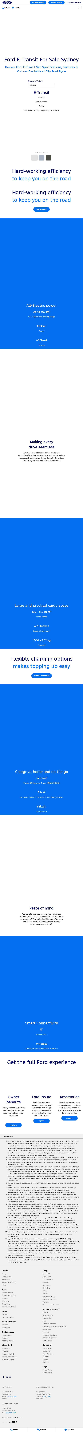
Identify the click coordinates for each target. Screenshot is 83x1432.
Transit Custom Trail (9, 1296)
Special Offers (47, 1274)
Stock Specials (48, 1279)
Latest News (47, 1348)
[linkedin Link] (6, 1376)
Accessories (47, 1329)
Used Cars (46, 1288)
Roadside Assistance (50, 1335)
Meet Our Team (48, 1354)
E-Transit (5, 1351)
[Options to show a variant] (41, 85)
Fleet (44, 1291)
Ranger (4, 1274)
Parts (44, 1321)
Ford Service (47, 1318)
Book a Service (56, 2)
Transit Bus (6, 1304)
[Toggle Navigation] (79, 8)
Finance (45, 1294)
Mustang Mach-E (8, 1317)
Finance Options (38, 2)
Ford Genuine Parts (49, 1324)
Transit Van (6, 1301)
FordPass (46, 1362)
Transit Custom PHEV (9, 1357)
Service (45, 1312)
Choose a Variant (41, 83)
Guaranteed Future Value (51, 1305)
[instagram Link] (10, 1376)
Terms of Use (47, 1373)
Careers (45, 1359)
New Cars (46, 1282)
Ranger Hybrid (7, 1279)
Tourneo (5, 1298)
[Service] (41, 1429)
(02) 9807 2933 (11, 1396)
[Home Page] (7, 2)
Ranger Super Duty (8, 1282)
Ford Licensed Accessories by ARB (54, 1327)
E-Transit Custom (8, 1360)
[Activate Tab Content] (34, 158)
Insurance (46, 1302)
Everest (4, 1314)
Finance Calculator (49, 1296)
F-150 (4, 1285)
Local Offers (47, 1277)
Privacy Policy (47, 1370)
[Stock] (14, 1429)
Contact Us (46, 1351)
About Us (46, 1357)
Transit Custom (7, 1293)
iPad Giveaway (48, 1341)
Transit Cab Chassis (9, 1307)
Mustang (5, 1338)
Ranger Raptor (7, 1277)
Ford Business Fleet (49, 1299)
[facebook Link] (3, 1376)
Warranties (46, 1332)
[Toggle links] (9, 1422)
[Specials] (69, 1429)
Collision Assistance (49, 1338)
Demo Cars (46, 1285)
